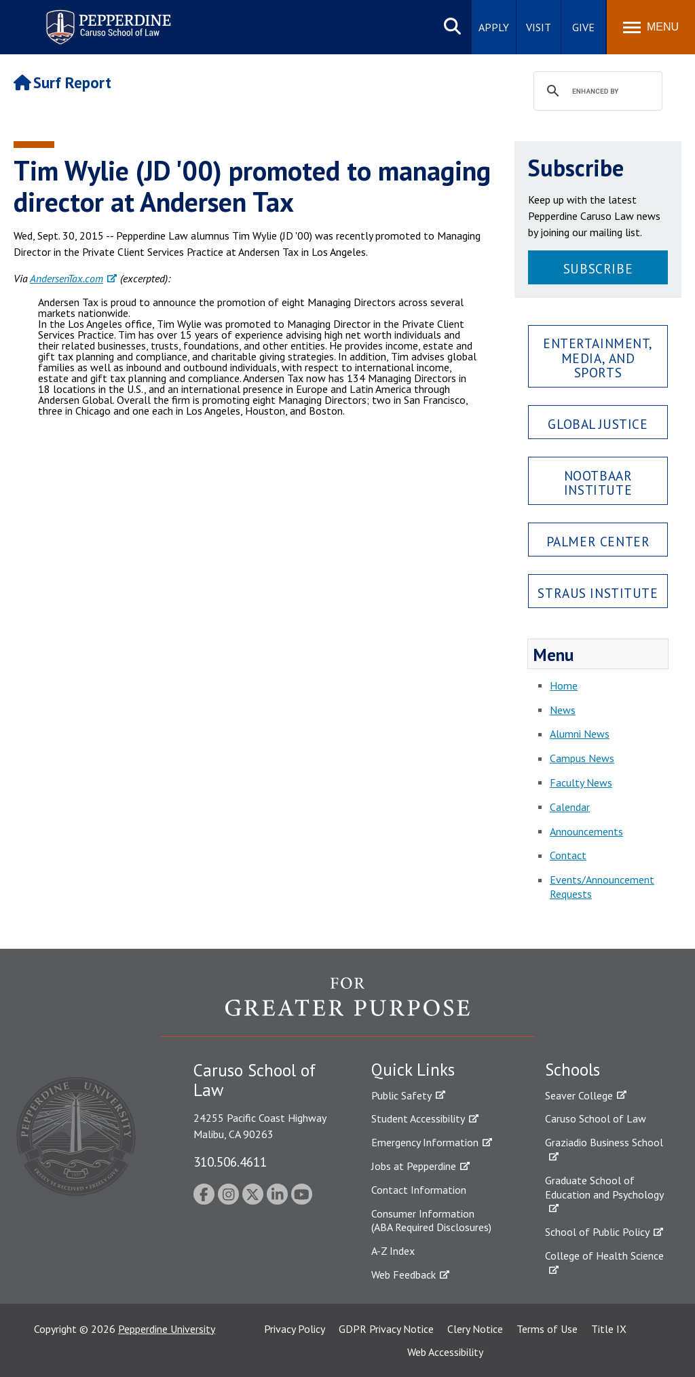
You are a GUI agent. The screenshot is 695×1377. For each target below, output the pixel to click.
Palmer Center (598, 541)
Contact (568, 855)
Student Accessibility (418, 1118)
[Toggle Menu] (651, 27)
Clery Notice (475, 1329)
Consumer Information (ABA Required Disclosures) (431, 1220)
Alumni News (579, 733)
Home (564, 685)
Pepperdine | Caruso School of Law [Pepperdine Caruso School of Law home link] (106, 19)
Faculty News (581, 782)
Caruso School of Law (595, 1118)
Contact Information (418, 1189)
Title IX (608, 1329)
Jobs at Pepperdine (413, 1166)
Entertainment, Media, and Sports (598, 357)
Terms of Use (547, 1329)
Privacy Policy (294, 1329)
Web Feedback (403, 1274)
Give (583, 27)
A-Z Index (393, 1251)
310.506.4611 (230, 1161)
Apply (493, 27)
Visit (538, 27)
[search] (596, 91)
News (563, 710)
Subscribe (598, 268)
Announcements (586, 831)
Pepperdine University (166, 1329)
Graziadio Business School (604, 1142)
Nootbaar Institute (598, 482)
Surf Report (62, 82)
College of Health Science (604, 1255)
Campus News (582, 758)
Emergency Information (424, 1142)
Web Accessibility (445, 1352)
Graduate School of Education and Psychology (604, 1187)
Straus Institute (598, 592)
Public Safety (401, 1095)
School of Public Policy (597, 1232)
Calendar (570, 807)
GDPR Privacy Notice (386, 1329)
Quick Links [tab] (413, 1069)
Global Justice (597, 423)
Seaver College (579, 1095)
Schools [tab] (572, 1069)
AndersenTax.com (66, 278)
